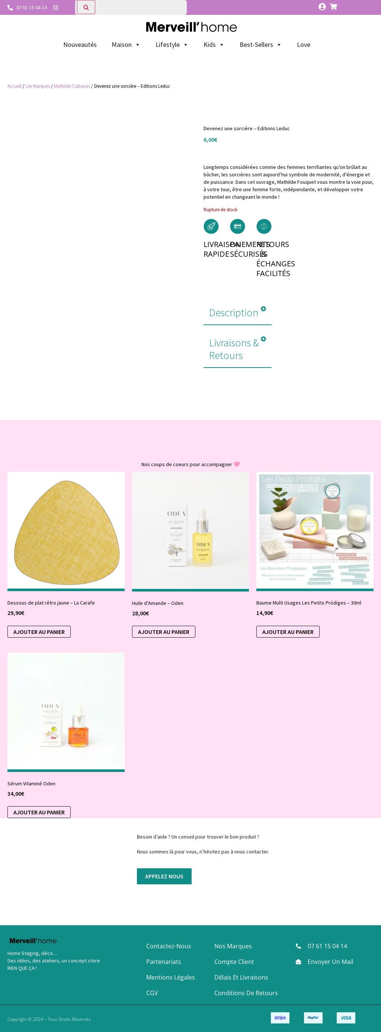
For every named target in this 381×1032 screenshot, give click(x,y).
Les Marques (38, 86)
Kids (214, 44)
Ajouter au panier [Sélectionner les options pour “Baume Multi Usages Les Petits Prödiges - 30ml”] (288, 631)
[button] (238, 313)
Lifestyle (172, 44)
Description (233, 312)
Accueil (14, 86)
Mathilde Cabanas (72, 86)
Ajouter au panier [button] (39, 631)
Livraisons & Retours (234, 349)
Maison (126, 44)
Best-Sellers (261, 44)
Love (303, 44)
